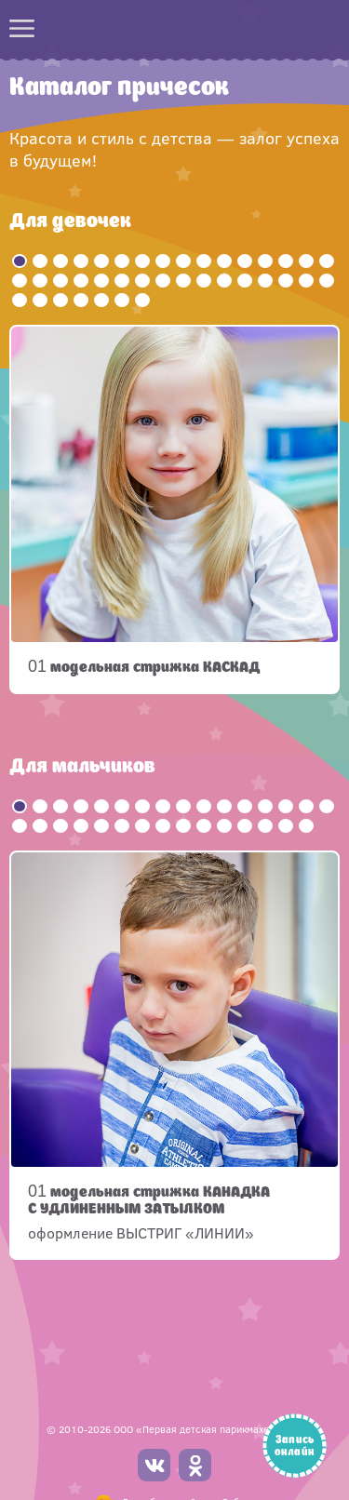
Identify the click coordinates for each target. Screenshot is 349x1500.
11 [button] (224, 261)
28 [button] (244, 281)
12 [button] (244, 261)
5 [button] (101, 261)
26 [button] (203, 281)
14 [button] (285, 261)
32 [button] (326, 281)
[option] (174, 509)
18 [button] (40, 281)
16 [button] (326, 261)
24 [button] (162, 281)
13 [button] (265, 261)
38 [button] (121, 300)
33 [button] (19, 300)
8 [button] (162, 261)
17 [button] (19, 281)
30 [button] (285, 281)
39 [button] (142, 300)
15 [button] (306, 261)
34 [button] (40, 300)
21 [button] (101, 281)
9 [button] (183, 261)
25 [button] (183, 281)
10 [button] (203, 261)
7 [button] (142, 261)
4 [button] (81, 261)
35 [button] (60, 300)
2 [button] (40, 261)
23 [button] (142, 281)
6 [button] (121, 261)
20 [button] (81, 281)
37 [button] (101, 300)
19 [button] (60, 281)
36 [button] (81, 300)
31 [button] (306, 281)
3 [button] (60, 261)
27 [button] (224, 281)
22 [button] (121, 281)
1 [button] (19, 261)
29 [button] (265, 281)
